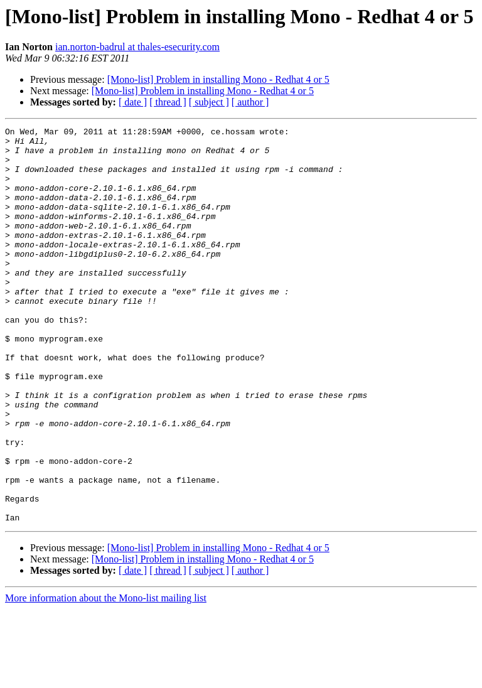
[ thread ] (167, 102)
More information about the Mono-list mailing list (105, 677)
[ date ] (133, 102)
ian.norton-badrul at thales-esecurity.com (137, 46)
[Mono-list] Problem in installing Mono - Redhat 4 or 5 (218, 79)
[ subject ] (209, 102)
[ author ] (250, 102)
